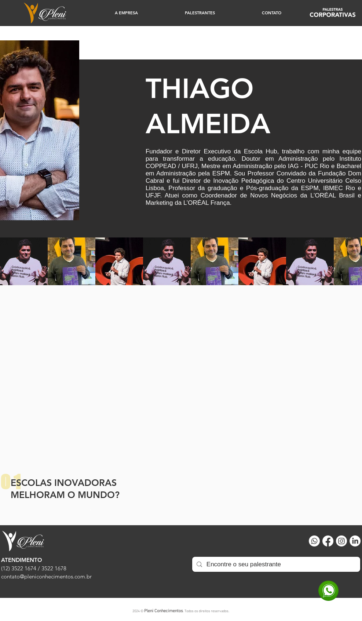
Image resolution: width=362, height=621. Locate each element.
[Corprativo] (333, 13)
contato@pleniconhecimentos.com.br (46, 576)
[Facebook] (327, 540)
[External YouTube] (181, 380)
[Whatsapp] (314, 540)
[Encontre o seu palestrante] (275, 564)
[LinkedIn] (355, 540)
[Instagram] (341, 540)
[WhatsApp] (328, 591)
